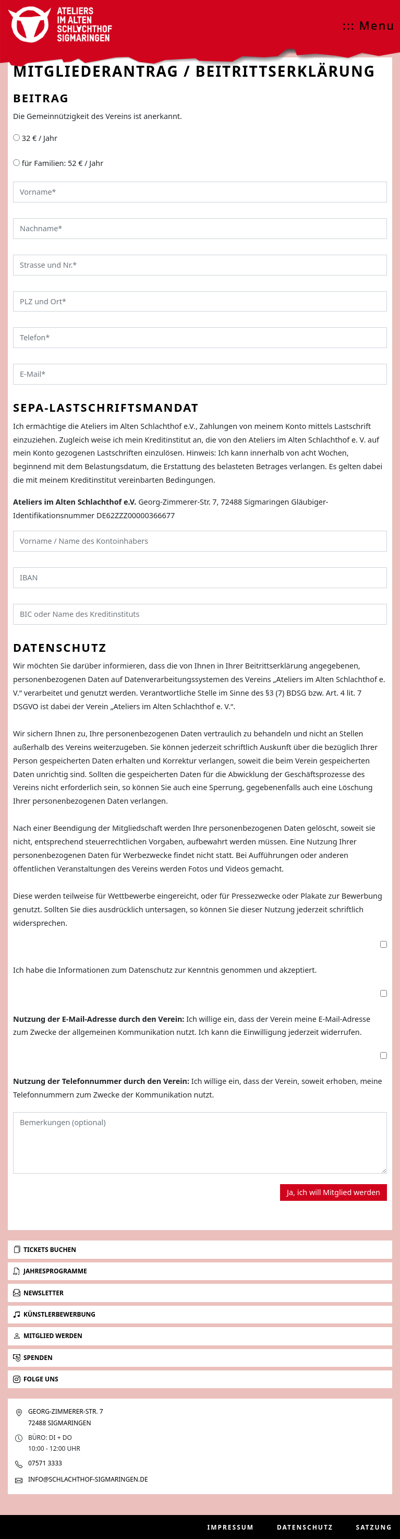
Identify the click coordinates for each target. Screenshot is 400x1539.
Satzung (374, 1527)
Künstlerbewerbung (54, 1314)
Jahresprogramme (50, 1271)
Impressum (231, 1527)
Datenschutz (305, 1527)
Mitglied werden (47, 1335)
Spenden (33, 1357)
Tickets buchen (44, 1249)
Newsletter (38, 1293)
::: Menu (369, 25)
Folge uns (35, 1379)
